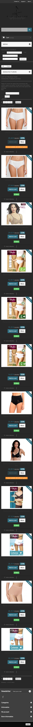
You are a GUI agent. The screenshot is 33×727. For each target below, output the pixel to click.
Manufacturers (10, 72)
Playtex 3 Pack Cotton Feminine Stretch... (16, 416)
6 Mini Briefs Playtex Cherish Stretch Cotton (16, 181)
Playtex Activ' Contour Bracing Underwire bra (16, 512)
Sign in (29, 1)
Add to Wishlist (10, 151)
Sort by (3, 93)
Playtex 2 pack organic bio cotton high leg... (16, 274)
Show (2, 96)
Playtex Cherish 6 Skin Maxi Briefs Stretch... (16, 606)
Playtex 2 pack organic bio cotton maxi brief (16, 322)
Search (23, 59)
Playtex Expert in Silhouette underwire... (16, 227)
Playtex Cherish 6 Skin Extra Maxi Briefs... (16, 558)
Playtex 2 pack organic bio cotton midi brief (16, 369)
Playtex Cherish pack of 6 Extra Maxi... (16, 653)
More (2, 89)
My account (5, 712)
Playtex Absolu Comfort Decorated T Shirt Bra (16, 464)
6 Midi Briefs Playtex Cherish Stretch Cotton (16, 133)
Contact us (16, 1)
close (28, 724)
